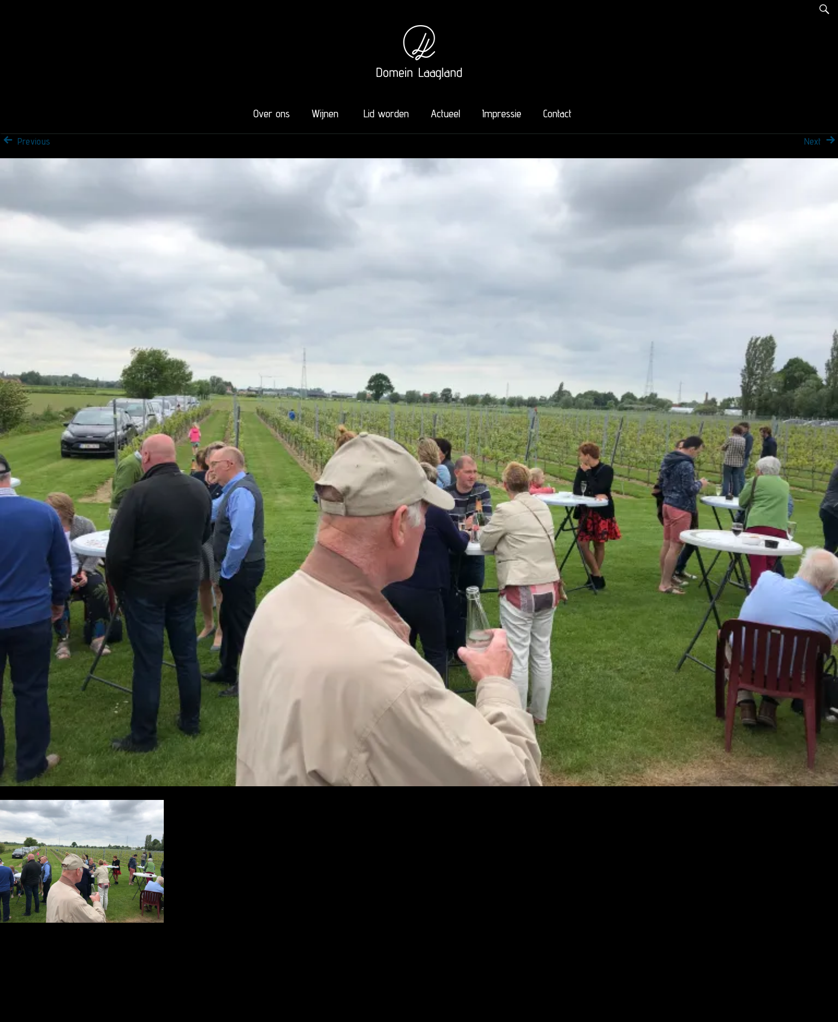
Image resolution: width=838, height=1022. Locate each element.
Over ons (271, 113)
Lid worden (386, 113)
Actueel (445, 113)
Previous (25, 141)
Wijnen (325, 113)
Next (821, 141)
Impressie (501, 113)
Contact (557, 113)
